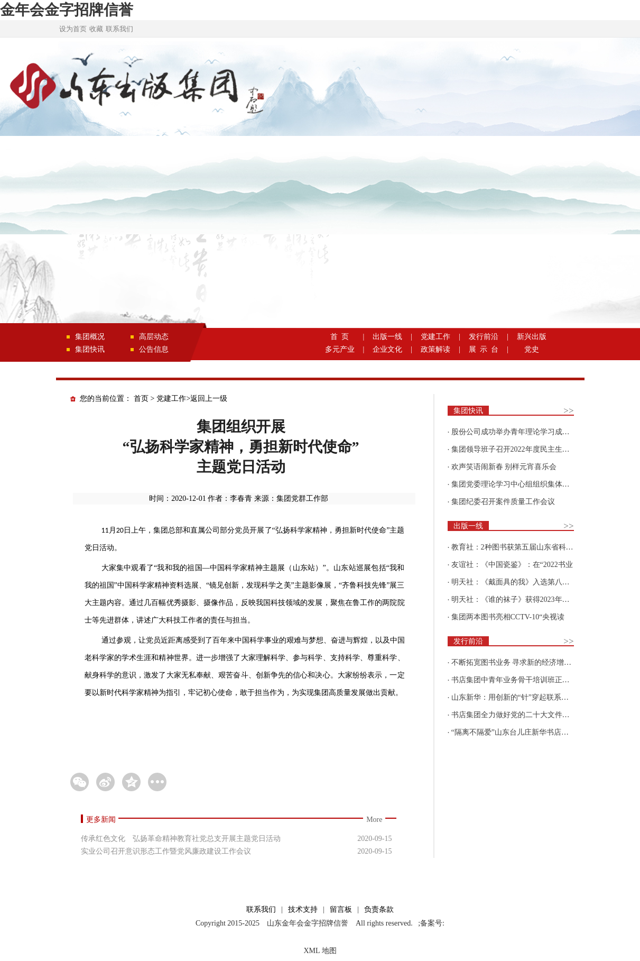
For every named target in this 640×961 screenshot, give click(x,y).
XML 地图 (319, 951)
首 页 (339, 337)
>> (568, 411)
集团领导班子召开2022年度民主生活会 (514, 449)
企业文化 (387, 349)
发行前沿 (483, 337)
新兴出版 (531, 337)
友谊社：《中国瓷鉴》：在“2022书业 (512, 565)
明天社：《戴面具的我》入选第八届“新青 (519, 582)
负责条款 (379, 909)
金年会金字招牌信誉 (66, 10)
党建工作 (435, 337)
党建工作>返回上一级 (191, 398)
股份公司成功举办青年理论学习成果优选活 (521, 432)
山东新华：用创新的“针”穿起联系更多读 (517, 697)
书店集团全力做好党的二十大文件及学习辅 (521, 715)
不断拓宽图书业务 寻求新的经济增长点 (515, 662)
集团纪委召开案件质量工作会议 (503, 502)
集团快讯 (90, 349)
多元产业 (340, 349)
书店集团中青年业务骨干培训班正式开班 (518, 680)
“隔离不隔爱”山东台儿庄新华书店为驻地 (517, 732)
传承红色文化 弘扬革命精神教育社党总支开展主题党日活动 (181, 839)
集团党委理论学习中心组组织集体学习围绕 (521, 484)
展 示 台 (483, 349)
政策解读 (435, 349)
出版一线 (387, 337)
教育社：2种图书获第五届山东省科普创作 (519, 547)
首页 (141, 398)
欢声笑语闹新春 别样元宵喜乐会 (504, 467)
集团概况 (90, 337)
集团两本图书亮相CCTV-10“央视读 (508, 617)
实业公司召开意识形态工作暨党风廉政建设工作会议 (166, 851)
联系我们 (119, 29)
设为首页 (73, 29)
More (374, 819)
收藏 (96, 29)
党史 (531, 349)
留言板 (341, 909)
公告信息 (154, 349)
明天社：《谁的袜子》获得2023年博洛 (514, 599)
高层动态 (154, 337)
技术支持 (303, 909)
